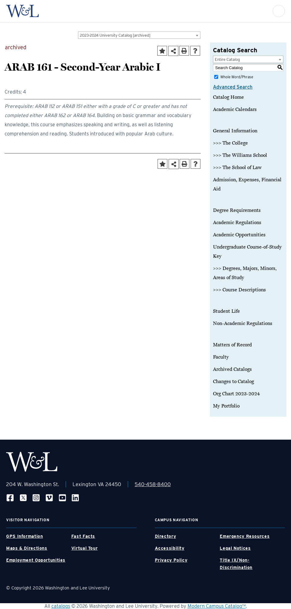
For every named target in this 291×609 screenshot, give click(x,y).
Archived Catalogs (232, 369)
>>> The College (230, 143)
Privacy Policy (171, 560)
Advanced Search (232, 87)
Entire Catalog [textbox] (227, 59)
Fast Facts (83, 536)
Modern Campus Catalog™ (217, 606)
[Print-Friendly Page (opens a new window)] (184, 51)
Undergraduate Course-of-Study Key (247, 251)
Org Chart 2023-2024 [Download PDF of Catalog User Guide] (236, 394)
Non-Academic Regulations (242, 323)
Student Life (226, 311)
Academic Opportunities (239, 235)
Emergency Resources (245, 536)
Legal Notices (235, 548)
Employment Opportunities (35, 560)
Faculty (221, 357)
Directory (165, 536)
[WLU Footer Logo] (32, 462)
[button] (279, 11)
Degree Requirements (237, 210)
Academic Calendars (235, 109)
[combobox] (139, 35)
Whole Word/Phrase (236, 77)
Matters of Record (232, 345)
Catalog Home (228, 97)
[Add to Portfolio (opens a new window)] (162, 51)
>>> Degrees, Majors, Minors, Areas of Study (245, 273)
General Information (235, 131)
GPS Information (24, 536)
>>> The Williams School (240, 155)
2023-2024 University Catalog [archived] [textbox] (115, 35)
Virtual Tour (84, 548)
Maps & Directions (26, 548)
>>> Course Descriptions (239, 290)
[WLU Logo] (22, 11)
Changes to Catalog (233, 381)
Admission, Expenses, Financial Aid (247, 184)
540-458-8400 (153, 484)
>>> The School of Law (237, 167)
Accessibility (170, 548)
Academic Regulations (237, 223)
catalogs (60, 606)
